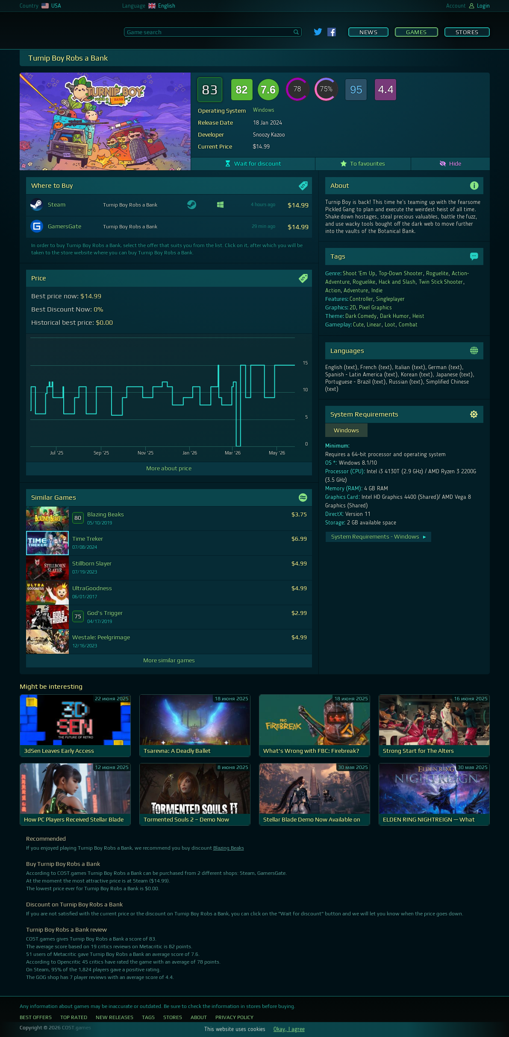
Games (416, 32)
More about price (168, 468)
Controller (361, 299)
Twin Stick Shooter (441, 282)
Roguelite (437, 274)
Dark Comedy (361, 316)
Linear (374, 325)
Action (333, 291)
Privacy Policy (234, 1017)
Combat (408, 325)
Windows (263, 110)
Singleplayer (390, 299)
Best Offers (36, 1017)
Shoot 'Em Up (359, 274)
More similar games (169, 660)
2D (353, 308)
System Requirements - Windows (379, 536)
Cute (358, 325)
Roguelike (364, 282)
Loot (390, 325)
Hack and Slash (397, 282)
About (199, 1017)
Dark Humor (394, 316)
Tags (148, 1017)
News (368, 32)
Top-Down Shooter (401, 274)
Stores (467, 32)
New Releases (114, 1017)
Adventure (356, 291)
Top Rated (73, 1017)
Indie (376, 291)
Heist (418, 316)
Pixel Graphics (375, 308)
